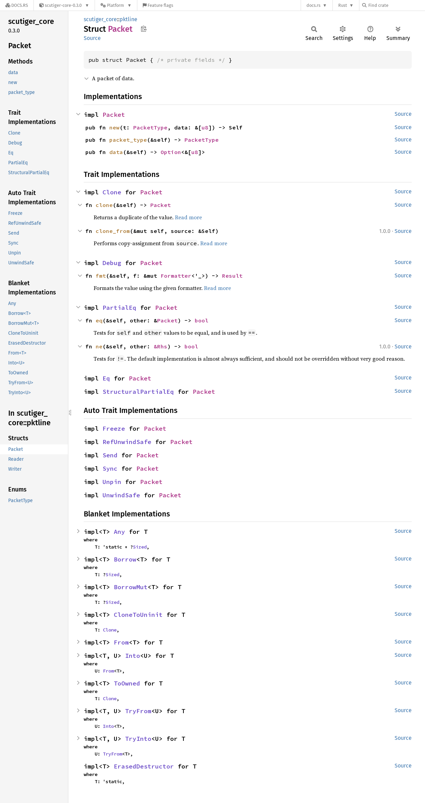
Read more (188, 217)
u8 (205, 127)
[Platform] (116, 5)
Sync (110, 468)
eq (99, 320)
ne (99, 346)
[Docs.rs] (16, 5)
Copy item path (143, 28)
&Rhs (160, 346)
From (121, 642)
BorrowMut (131, 587)
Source (92, 38)
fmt (101, 275)
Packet (113, 115)
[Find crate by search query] (396, 5)
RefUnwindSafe (126, 442)
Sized (140, 547)
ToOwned (127, 683)
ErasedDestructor (144, 766)
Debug (111, 263)
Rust (342, 5)
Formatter (176, 275)
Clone (111, 192)
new (114, 127)
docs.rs (313, 5)
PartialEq (119, 307)
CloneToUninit (138, 615)
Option (171, 152)
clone (104, 205)
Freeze (113, 428)
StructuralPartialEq (138, 392)
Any (119, 532)
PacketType (150, 127)
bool (201, 320)
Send (110, 455)
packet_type (128, 139)
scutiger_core (100, 19)
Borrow (125, 559)
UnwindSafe (121, 495)
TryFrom (138, 711)
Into (132, 656)
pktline (128, 19)
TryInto (138, 739)
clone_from (113, 230)
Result (232, 275)
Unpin (111, 482)
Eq (106, 378)
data (116, 152)
